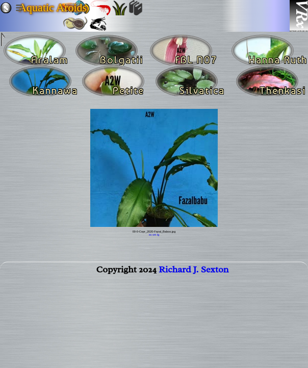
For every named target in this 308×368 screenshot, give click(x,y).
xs (150, 234)
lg (158, 234)
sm (154, 234)
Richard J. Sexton (193, 271)
